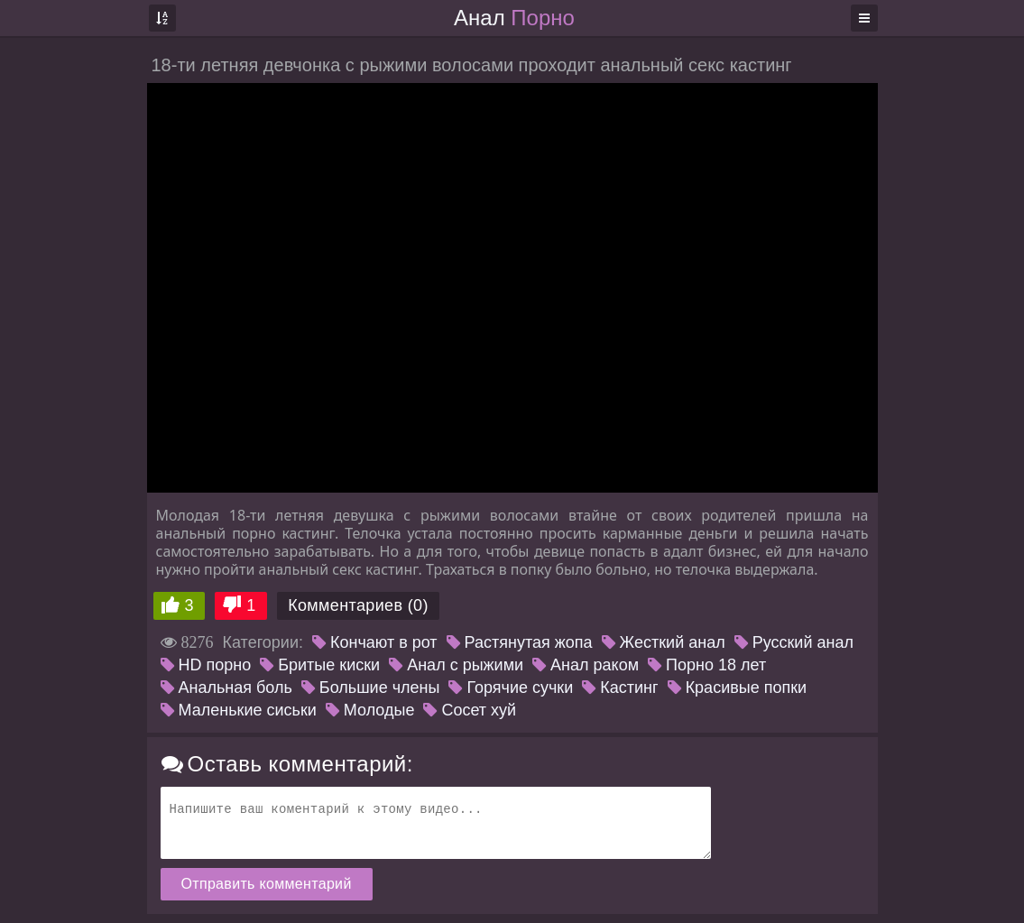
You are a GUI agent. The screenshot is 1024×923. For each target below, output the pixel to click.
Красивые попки (737, 687)
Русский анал (793, 642)
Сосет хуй (469, 710)
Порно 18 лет (707, 665)
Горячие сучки (510, 687)
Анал (514, 17)
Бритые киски (320, 665)
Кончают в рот (375, 642)
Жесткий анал (663, 642)
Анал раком (585, 665)
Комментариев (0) (358, 605)
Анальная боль (226, 687)
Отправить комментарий (266, 883)
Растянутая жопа (520, 642)
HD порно (206, 665)
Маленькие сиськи (239, 710)
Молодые (370, 710)
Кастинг (620, 687)
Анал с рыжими (456, 665)
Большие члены (370, 687)
